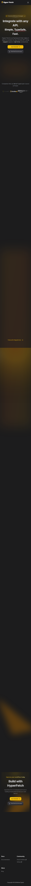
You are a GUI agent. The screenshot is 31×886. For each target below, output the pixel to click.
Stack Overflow (22, 859)
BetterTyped (17, 84)
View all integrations (15, 340)
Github (19, 862)
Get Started (15, 47)
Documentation (5, 859)
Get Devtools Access (15, 52)
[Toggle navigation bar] (28, 2)
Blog (2, 871)
